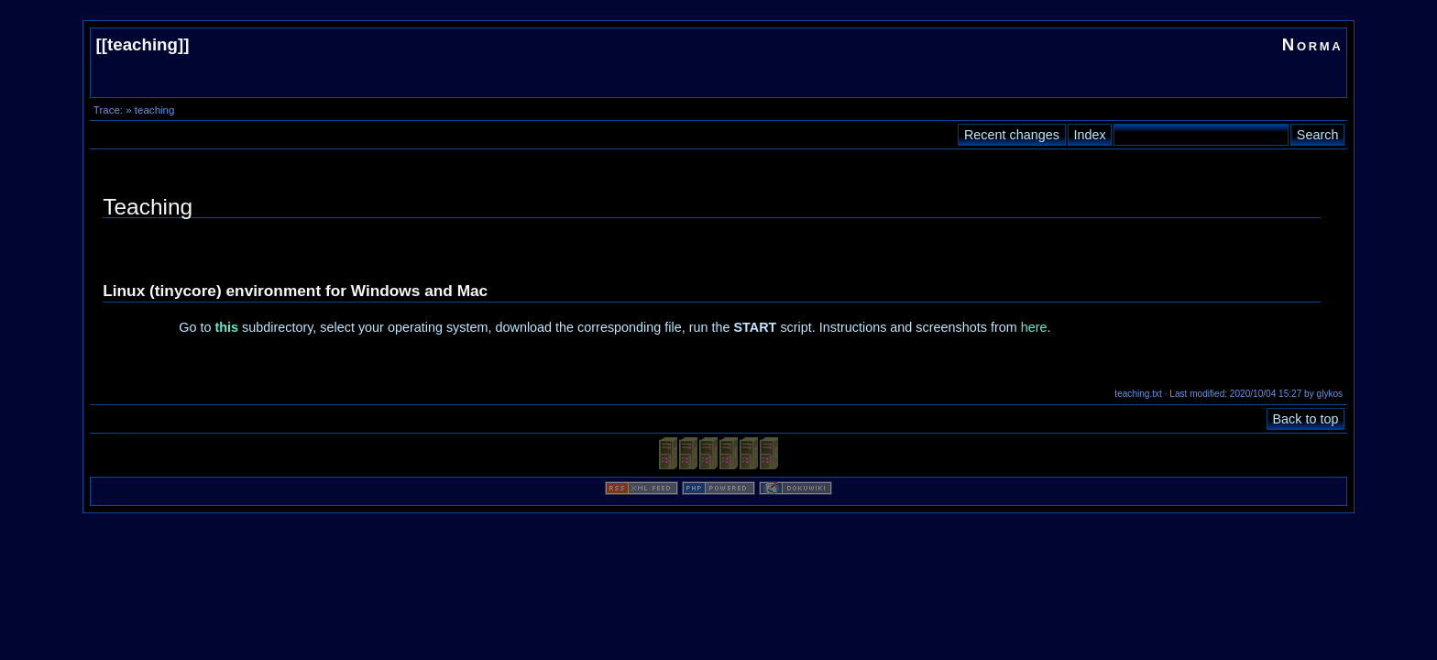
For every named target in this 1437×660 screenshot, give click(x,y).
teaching (142, 44)
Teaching (147, 206)
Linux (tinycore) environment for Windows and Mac (295, 290)
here (1034, 327)
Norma (1313, 44)
